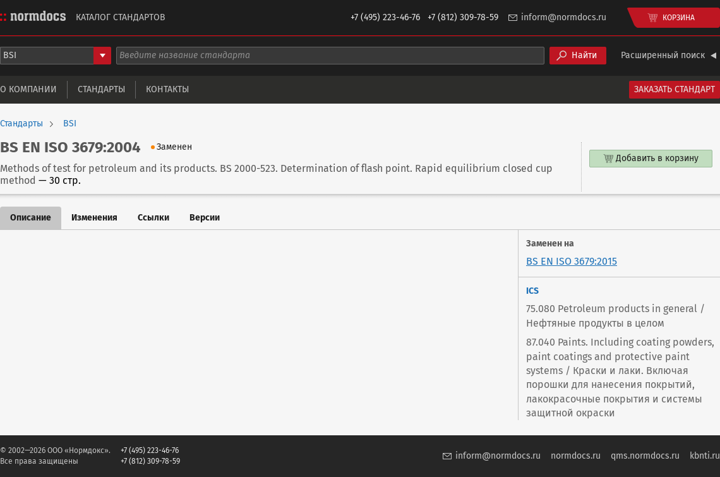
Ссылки (153, 217)
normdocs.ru (576, 455)
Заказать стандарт (674, 89)
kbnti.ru (705, 455)
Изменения (94, 217)
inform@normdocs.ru (563, 17)
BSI (69, 124)
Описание (30, 217)
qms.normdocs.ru (645, 455)
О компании (28, 89)
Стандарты (101, 89)
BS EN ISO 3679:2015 (571, 261)
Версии (204, 217)
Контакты (167, 89)
